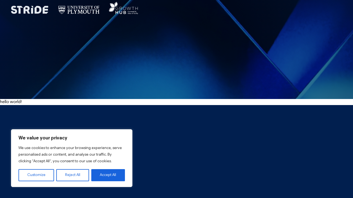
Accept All (108, 175)
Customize (36, 175)
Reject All (72, 175)
